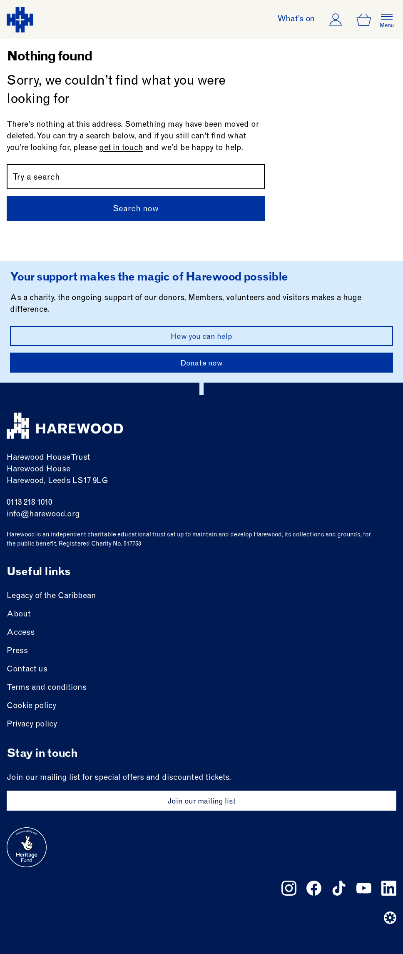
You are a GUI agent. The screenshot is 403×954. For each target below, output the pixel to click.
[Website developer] (390, 917)
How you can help (201, 337)
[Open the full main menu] (386, 19)
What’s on (296, 19)
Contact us (27, 670)
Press (17, 651)
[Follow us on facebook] (313, 888)
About (18, 614)
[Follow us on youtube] (363, 888)
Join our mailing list (201, 802)
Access (21, 633)
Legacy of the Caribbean (51, 596)
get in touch (121, 148)
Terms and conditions (47, 688)
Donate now (201, 364)
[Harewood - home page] (20, 20)
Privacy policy (32, 725)
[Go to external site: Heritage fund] (27, 847)
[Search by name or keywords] (136, 176)
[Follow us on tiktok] (338, 888)
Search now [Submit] (136, 209)
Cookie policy (31, 706)
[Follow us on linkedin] (388, 888)
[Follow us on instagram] (288, 888)
